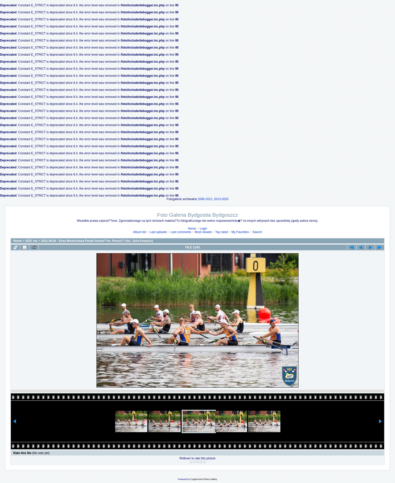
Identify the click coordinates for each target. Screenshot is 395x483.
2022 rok (31, 241)
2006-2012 (205, 199)
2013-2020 (221, 199)
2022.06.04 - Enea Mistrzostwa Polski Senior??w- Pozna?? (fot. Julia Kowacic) (97, 241)
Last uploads (158, 232)
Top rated (221, 232)
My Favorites (240, 232)
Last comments (181, 232)
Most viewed (203, 232)
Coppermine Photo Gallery (203, 479)
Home (192, 228)
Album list (139, 232)
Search (257, 232)
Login (203, 228)
